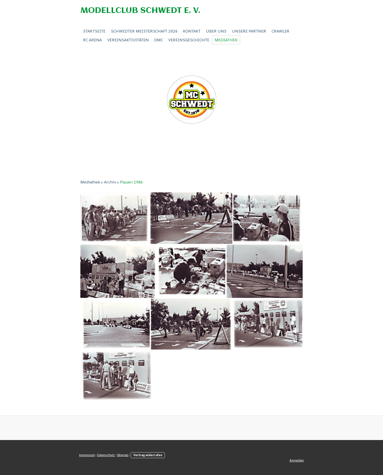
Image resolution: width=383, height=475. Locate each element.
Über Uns (216, 31)
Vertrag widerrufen (147, 455)
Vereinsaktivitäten (128, 40)
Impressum (87, 455)
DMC (158, 40)
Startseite (94, 31)
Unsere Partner (249, 31)
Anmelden (296, 460)
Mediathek (226, 40)
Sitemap (122, 455)
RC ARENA (92, 40)
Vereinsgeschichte (188, 40)
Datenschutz (106, 455)
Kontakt (192, 31)
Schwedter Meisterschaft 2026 (144, 31)
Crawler (280, 31)
